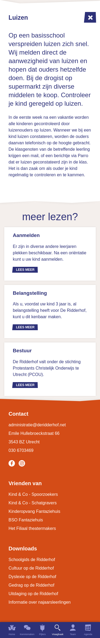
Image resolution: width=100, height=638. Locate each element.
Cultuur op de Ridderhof (31, 568)
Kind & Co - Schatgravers (33, 503)
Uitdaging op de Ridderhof (33, 593)
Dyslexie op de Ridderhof (32, 576)
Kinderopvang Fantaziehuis (34, 511)
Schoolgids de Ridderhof (32, 559)
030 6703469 (21, 450)
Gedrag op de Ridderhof (31, 585)
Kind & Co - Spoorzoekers (33, 494)
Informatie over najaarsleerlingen (40, 602)
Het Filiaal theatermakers (32, 528)
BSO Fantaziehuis (26, 520)
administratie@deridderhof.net (37, 425)
